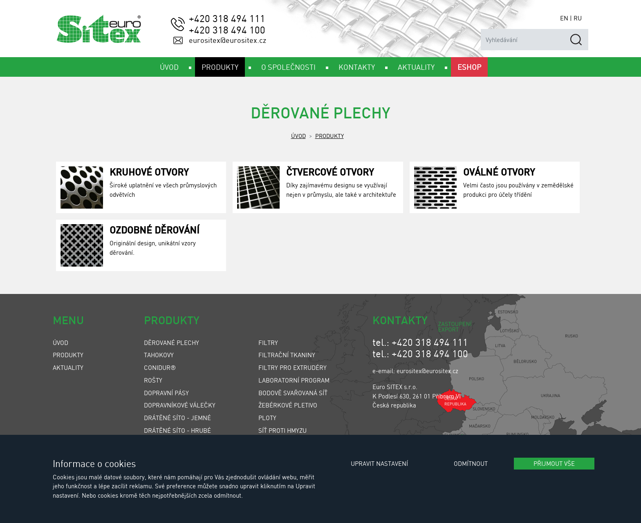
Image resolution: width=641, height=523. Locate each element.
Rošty (153, 380)
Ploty (267, 418)
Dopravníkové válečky (179, 405)
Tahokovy (159, 355)
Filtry (268, 342)
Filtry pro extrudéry (292, 367)
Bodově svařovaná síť (292, 393)
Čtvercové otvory (330, 172)
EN (564, 18)
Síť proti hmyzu (282, 430)
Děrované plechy (171, 342)
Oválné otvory (499, 172)
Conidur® (160, 367)
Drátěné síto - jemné (177, 418)
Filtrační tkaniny (286, 355)
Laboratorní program (293, 380)
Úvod (298, 135)
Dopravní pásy (166, 393)
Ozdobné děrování (154, 230)
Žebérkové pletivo (287, 405)
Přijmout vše (554, 463)
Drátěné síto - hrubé (177, 430)
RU (578, 18)
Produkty (329, 135)
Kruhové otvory (149, 172)
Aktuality (68, 367)
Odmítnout (471, 463)
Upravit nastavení (379, 463)
